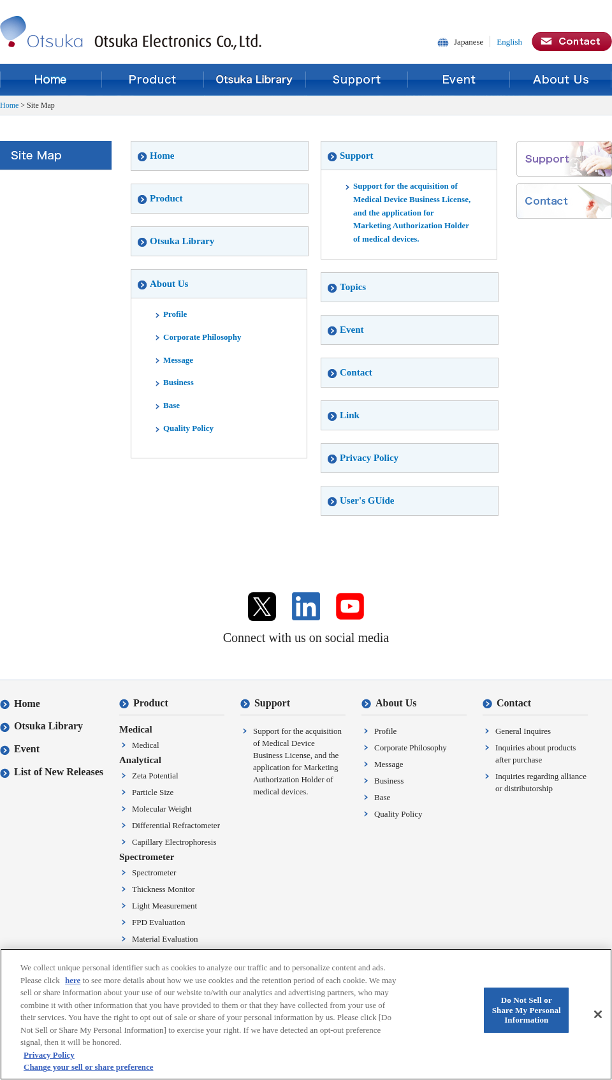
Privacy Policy (363, 458)
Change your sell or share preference (89, 1069)
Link (344, 415)
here (72, 981)
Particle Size (152, 792)
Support (357, 80)
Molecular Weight (162, 809)
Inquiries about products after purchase (535, 753)
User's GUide (361, 500)
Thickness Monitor (163, 889)
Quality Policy (184, 428)
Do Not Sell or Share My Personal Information (526, 1011)
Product (153, 80)
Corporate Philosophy (197, 337)
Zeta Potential (155, 775)
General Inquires (523, 731)
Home (51, 80)
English (509, 42)
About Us (561, 80)
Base (167, 405)
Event (459, 80)
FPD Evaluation (158, 922)
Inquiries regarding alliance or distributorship (540, 782)
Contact (350, 372)
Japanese (468, 42)
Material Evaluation (165, 939)
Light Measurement (164, 905)
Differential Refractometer (176, 825)
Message (173, 360)
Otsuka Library (255, 80)
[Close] (598, 1016)
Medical (145, 745)
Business (174, 382)
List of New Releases (51, 771)
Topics (347, 287)
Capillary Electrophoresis (174, 842)
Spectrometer (154, 872)
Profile (170, 314)
